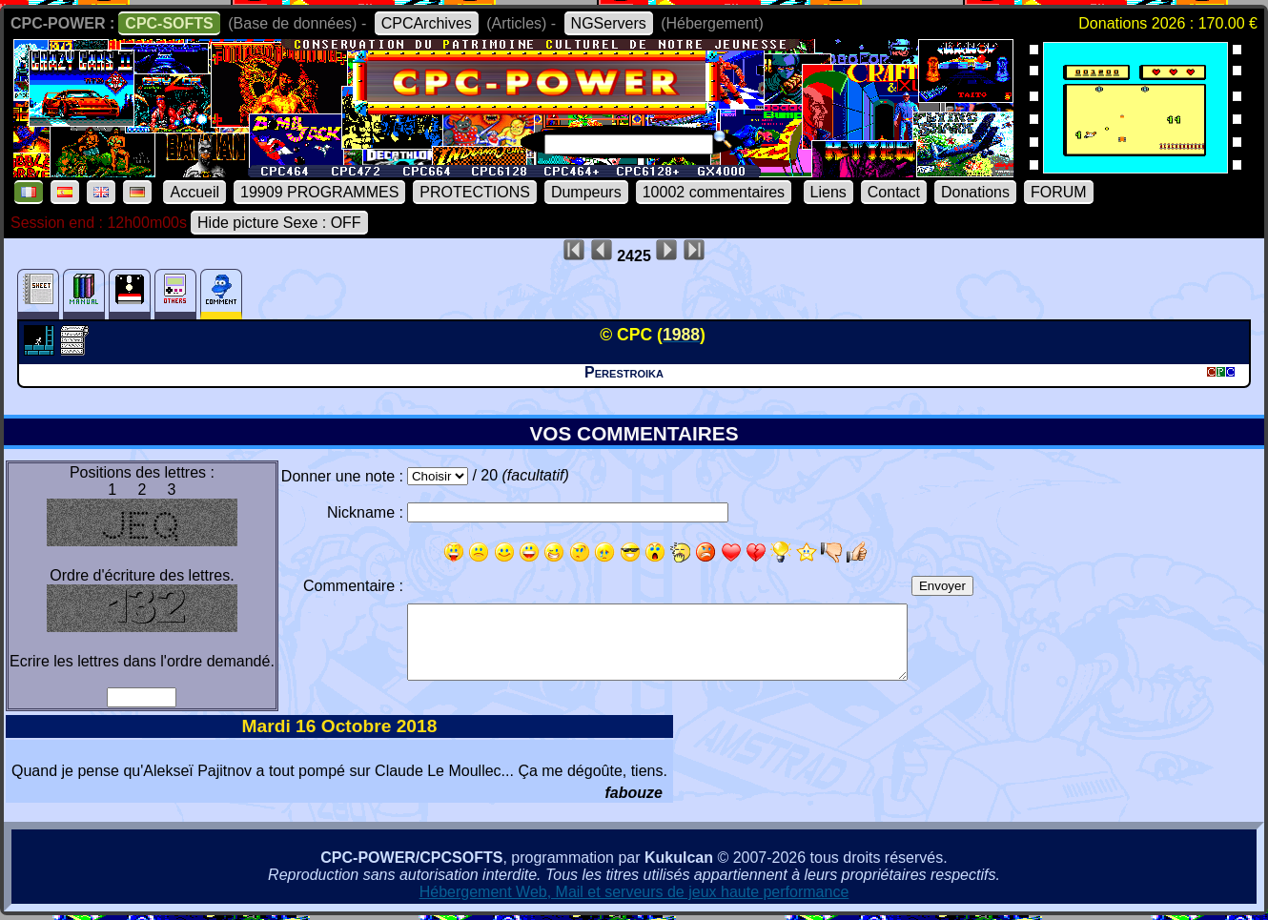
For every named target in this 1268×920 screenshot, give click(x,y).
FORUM (1059, 192)
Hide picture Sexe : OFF (279, 223)
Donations (975, 192)
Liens (828, 192)
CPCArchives (426, 23)
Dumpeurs (586, 192)
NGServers (608, 23)
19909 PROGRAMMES (319, 192)
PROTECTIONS (474, 192)
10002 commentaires (714, 192)
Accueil (194, 192)
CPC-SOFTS (169, 23)
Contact (894, 192)
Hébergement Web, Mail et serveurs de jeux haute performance (634, 892)
